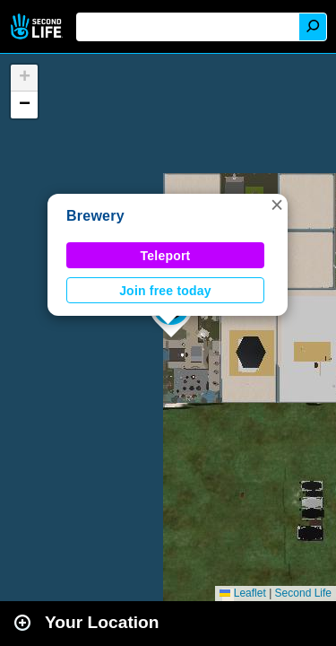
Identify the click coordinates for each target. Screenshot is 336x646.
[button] (277, 204)
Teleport (166, 256)
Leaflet (242, 593)
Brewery (95, 215)
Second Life (38, 26)
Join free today (165, 291)
